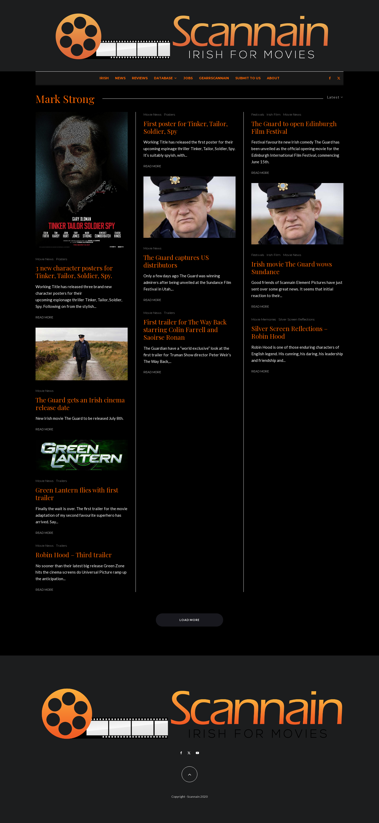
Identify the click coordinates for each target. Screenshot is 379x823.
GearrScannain (214, 78)
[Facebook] (330, 78)
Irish (104, 78)
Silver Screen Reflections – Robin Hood (289, 332)
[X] (338, 78)
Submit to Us (248, 78)
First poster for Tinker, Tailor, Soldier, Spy (185, 127)
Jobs (188, 78)
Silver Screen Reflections (296, 319)
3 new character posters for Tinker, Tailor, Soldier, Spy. (74, 271)
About (273, 78)
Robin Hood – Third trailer (74, 555)
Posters (61, 259)
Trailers (61, 481)
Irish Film (274, 114)
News (120, 78)
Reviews (140, 78)
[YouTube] (197, 753)
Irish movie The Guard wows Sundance (291, 267)
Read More (44, 317)
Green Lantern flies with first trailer (77, 493)
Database (163, 78)
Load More (189, 620)
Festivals (257, 114)
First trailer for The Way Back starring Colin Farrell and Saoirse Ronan (185, 329)
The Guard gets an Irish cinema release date (80, 403)
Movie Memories (263, 319)
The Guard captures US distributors (176, 261)
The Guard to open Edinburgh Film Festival (294, 127)
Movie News (44, 259)
